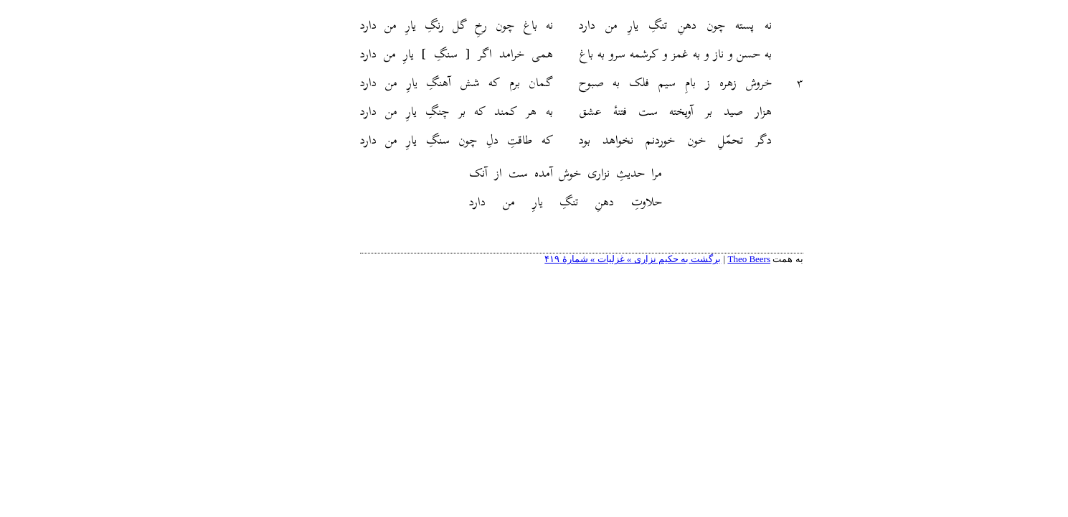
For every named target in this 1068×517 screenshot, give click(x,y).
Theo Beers (701, 258)
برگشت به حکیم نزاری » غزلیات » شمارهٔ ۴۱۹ (585, 258)
